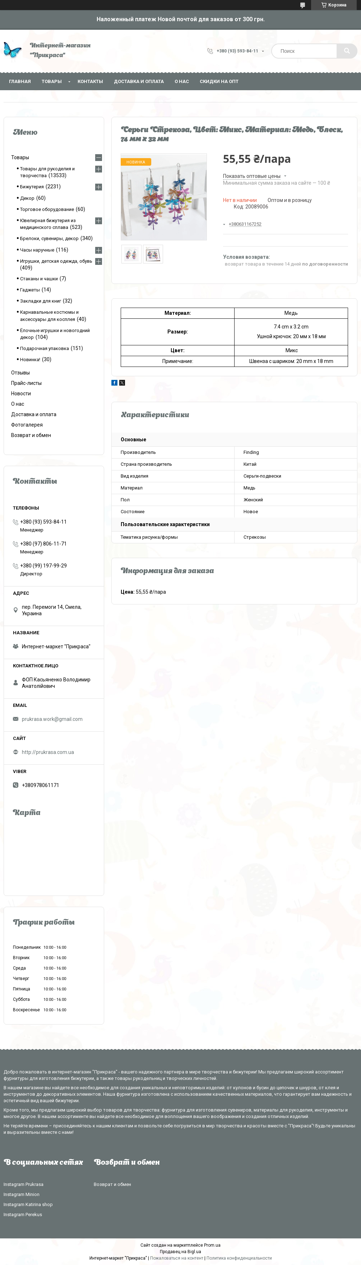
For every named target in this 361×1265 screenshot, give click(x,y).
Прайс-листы (26, 383)
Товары (52, 81)
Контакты (90, 81)
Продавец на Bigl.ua (180, 1251)
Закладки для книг (40, 301)
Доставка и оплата (139, 81)
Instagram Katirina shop (28, 1204)
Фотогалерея (27, 425)
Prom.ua (212, 1245)
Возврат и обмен (31, 435)
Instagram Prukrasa (23, 1184)
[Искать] (347, 51)
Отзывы (20, 373)
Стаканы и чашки (39, 278)
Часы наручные (37, 250)
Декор (27, 198)
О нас (182, 81)
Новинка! (30, 359)
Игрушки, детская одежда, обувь (56, 261)
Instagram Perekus (23, 1214)
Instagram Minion (22, 1194)
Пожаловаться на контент (176, 1258)
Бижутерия (32, 186)
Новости (21, 393)
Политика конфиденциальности (239, 1258)
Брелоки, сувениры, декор (49, 238)
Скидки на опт (219, 81)
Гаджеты (30, 290)
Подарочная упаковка (44, 348)
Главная (20, 81)
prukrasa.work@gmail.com (52, 719)
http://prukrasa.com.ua (48, 752)
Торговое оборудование (47, 209)
